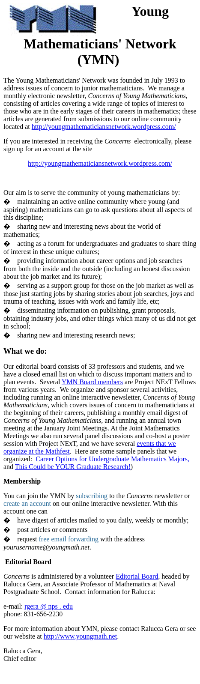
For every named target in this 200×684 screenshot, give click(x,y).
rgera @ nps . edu (48, 606)
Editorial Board (137, 576)
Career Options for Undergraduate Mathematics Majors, (112, 459)
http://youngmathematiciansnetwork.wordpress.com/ (104, 126)
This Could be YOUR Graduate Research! (73, 466)
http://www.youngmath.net (80, 636)
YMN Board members (92, 381)
